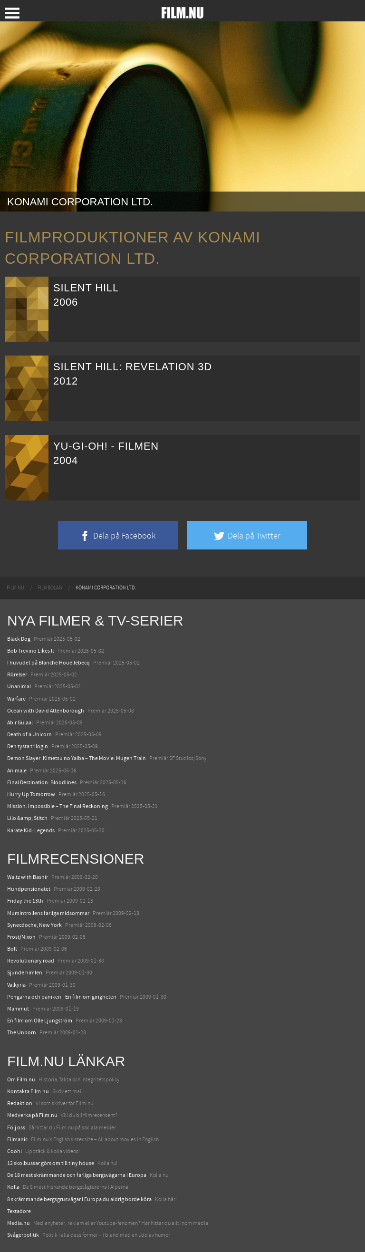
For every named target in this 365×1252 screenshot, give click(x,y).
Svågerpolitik (23, 1235)
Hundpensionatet (28, 889)
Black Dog (18, 639)
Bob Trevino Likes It (30, 650)
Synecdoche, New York (34, 925)
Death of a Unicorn (29, 734)
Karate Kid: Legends (31, 830)
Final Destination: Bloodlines (42, 782)
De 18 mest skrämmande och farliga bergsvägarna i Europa (76, 1175)
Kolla (13, 1187)
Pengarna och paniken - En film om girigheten (61, 996)
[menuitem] (15, 588)
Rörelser (17, 674)
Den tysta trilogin (27, 746)
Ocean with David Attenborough (45, 710)
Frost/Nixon (21, 937)
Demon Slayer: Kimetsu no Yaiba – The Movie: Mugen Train (76, 758)
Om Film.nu (21, 1079)
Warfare (16, 698)
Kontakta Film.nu (28, 1091)
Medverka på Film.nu (32, 1115)
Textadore (19, 1211)
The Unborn (21, 1032)
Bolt (12, 948)
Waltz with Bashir (27, 877)
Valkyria (16, 985)
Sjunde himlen (24, 972)
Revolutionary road (30, 960)
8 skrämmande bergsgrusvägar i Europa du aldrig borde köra (79, 1199)
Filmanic (17, 1139)
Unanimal (19, 686)
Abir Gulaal (20, 722)
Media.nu (18, 1223)
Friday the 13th (25, 900)
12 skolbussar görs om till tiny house (50, 1163)
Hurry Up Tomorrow (31, 794)
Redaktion (19, 1103)
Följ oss (16, 1127)
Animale (17, 770)
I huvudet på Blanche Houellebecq (48, 662)
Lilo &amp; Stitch (27, 818)
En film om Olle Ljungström (39, 1020)
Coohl (14, 1151)
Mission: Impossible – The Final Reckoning (57, 806)
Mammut (18, 1008)
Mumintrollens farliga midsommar (48, 913)
